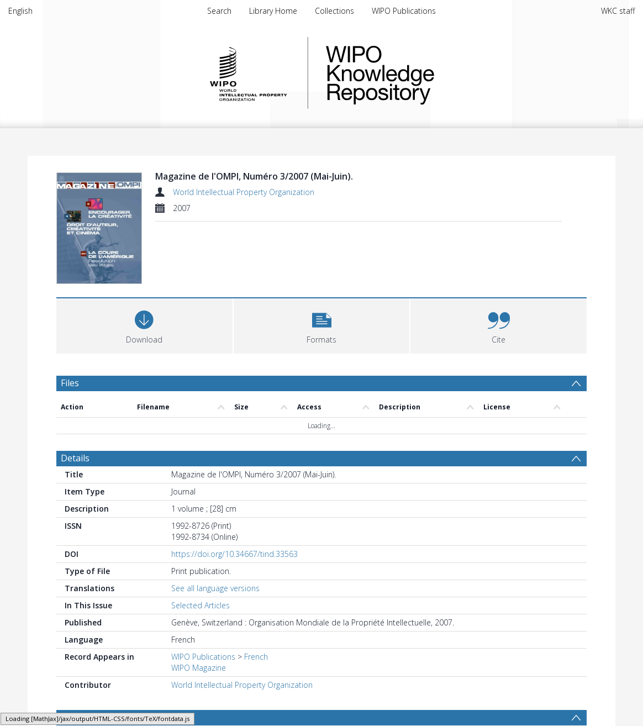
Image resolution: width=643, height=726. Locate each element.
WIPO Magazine (198, 667)
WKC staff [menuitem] (618, 11)
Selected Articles (200, 605)
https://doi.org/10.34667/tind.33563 (234, 554)
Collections (334, 11)
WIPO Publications (404, 11)
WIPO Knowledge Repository (425, 73)
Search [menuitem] (219, 11)
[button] (322, 324)
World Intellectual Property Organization (243, 192)
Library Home (273, 11)
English (20, 11)
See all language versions (215, 588)
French (256, 656)
